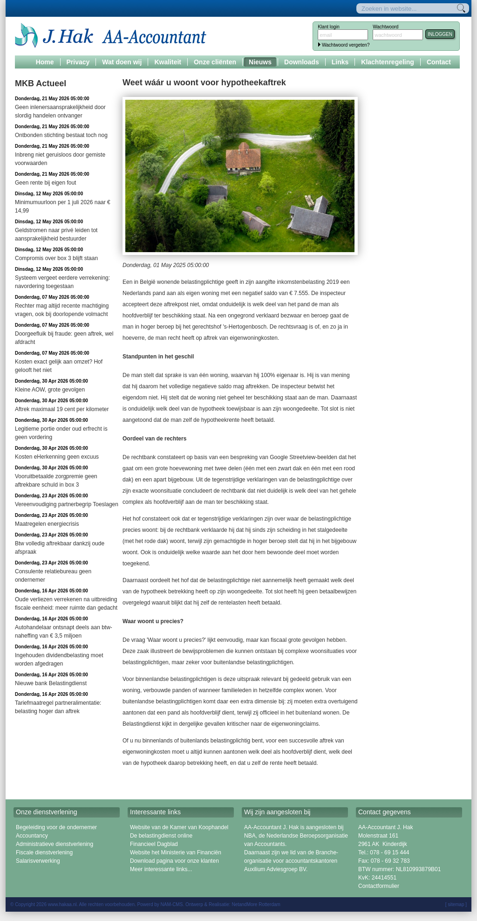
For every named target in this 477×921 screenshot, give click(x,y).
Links (340, 62)
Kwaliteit (167, 62)
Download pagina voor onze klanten (174, 861)
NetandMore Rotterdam (256, 904)
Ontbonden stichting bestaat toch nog (61, 135)
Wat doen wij (122, 62)
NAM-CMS (172, 904)
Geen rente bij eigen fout (45, 182)
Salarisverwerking (38, 861)
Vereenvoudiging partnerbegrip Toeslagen (66, 504)
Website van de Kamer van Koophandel (179, 827)
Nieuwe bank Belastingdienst (51, 683)
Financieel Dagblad (154, 844)
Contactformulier (378, 886)
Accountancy (32, 835)
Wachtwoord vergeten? (345, 45)
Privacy (78, 62)
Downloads (301, 62)
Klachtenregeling (387, 62)
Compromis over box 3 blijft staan (56, 258)
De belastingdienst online (161, 835)
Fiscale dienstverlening (44, 852)
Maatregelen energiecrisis (47, 524)
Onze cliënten (215, 62)
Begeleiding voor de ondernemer (56, 827)
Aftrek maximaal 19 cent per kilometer (62, 409)
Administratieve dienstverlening (54, 844)
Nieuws (260, 62)
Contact (439, 62)
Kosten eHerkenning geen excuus (57, 457)
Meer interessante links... (161, 869)
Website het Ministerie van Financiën (175, 852)
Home (45, 62)
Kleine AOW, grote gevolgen (50, 389)
